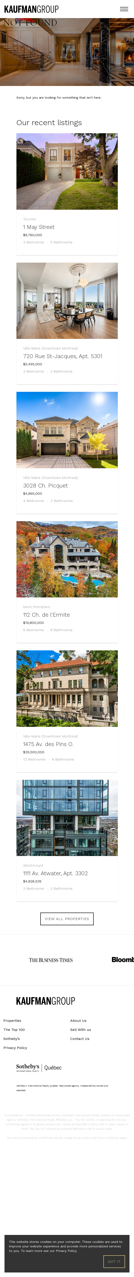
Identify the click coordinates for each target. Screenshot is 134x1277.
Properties (12, 1020)
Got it (114, 1261)
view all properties (67, 919)
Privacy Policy (15, 1048)
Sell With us (80, 1029)
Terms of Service (108, 1138)
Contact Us (79, 1039)
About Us (78, 1020)
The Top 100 (14, 1029)
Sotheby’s (11, 1039)
